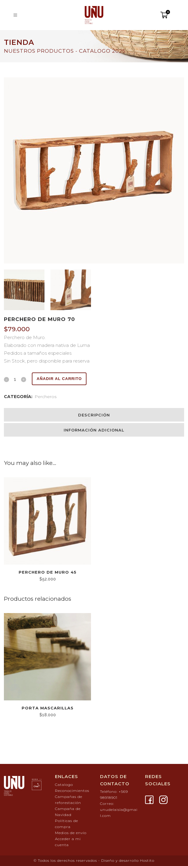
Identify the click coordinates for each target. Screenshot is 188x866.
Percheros (45, 396)
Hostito (147, 860)
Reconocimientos (72, 790)
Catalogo (64, 784)
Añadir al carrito (59, 378)
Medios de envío (70, 832)
